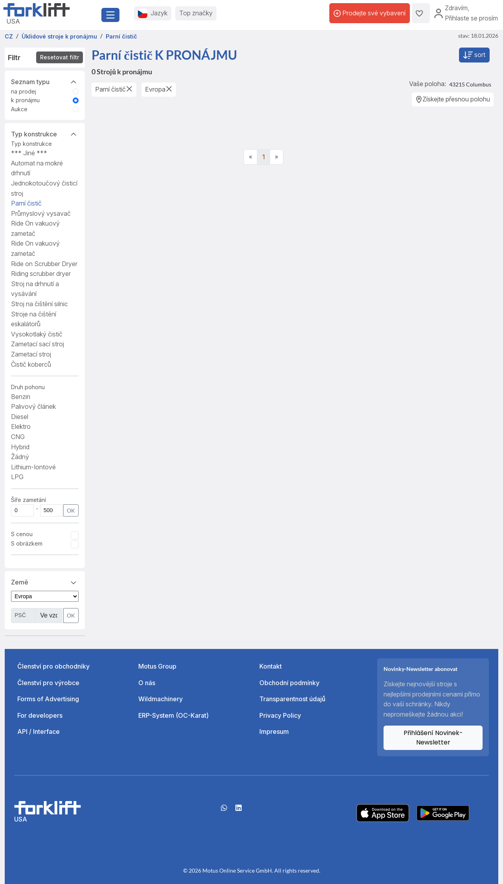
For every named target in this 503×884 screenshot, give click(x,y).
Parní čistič (26, 203)
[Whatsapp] (224, 810)
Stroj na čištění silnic (39, 304)
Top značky (196, 13)
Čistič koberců (31, 364)
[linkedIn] (238, 810)
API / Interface (38, 731)
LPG (17, 477)
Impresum (274, 731)
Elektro (21, 426)
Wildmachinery (160, 699)
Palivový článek (33, 406)
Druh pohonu (28, 387)
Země (45, 581)
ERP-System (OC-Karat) (173, 715)
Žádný (20, 457)
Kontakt (270, 666)
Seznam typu (45, 81)
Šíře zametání (28, 499)
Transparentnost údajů (292, 699)
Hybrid (20, 447)
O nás (146, 683)
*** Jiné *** (29, 153)
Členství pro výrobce (48, 683)
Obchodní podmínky (289, 683)
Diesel (19, 417)
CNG (18, 437)
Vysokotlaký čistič (36, 334)
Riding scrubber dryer (41, 274)
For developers (39, 715)
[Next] (276, 157)
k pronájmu (25, 100)
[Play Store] (442, 812)
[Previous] (250, 157)
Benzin (20, 397)
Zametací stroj (31, 354)
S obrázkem (26, 543)
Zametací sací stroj (37, 344)
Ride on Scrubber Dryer (44, 264)
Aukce (19, 109)
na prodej (23, 91)
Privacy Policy (280, 715)
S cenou (22, 534)
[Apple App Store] (382, 812)
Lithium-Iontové (33, 467)
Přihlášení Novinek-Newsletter (433, 737)
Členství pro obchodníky (53, 666)
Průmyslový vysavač (41, 213)
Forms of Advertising (48, 699)
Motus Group (157, 666)
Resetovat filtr (59, 57)
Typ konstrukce (45, 133)
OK (71, 510)
